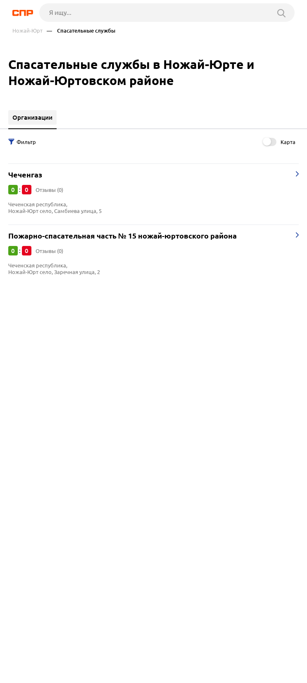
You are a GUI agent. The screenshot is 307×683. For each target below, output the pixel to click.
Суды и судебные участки (47, 441)
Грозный (23, 329)
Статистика (27, 461)
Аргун (19, 350)
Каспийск (24, 370)
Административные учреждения (58, 420)
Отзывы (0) (49, 190)
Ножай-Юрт (27, 30)
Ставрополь (28, 339)
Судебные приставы (40, 451)
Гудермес (24, 360)
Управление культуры (43, 431)
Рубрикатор (27, 671)
